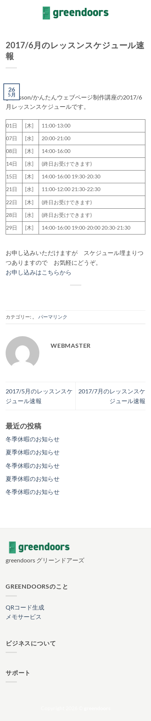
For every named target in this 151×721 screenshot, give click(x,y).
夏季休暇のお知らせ (33, 451)
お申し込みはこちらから (39, 272)
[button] (10, 13)
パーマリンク (52, 317)
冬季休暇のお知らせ (33, 438)
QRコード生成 (25, 607)
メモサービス (24, 616)
